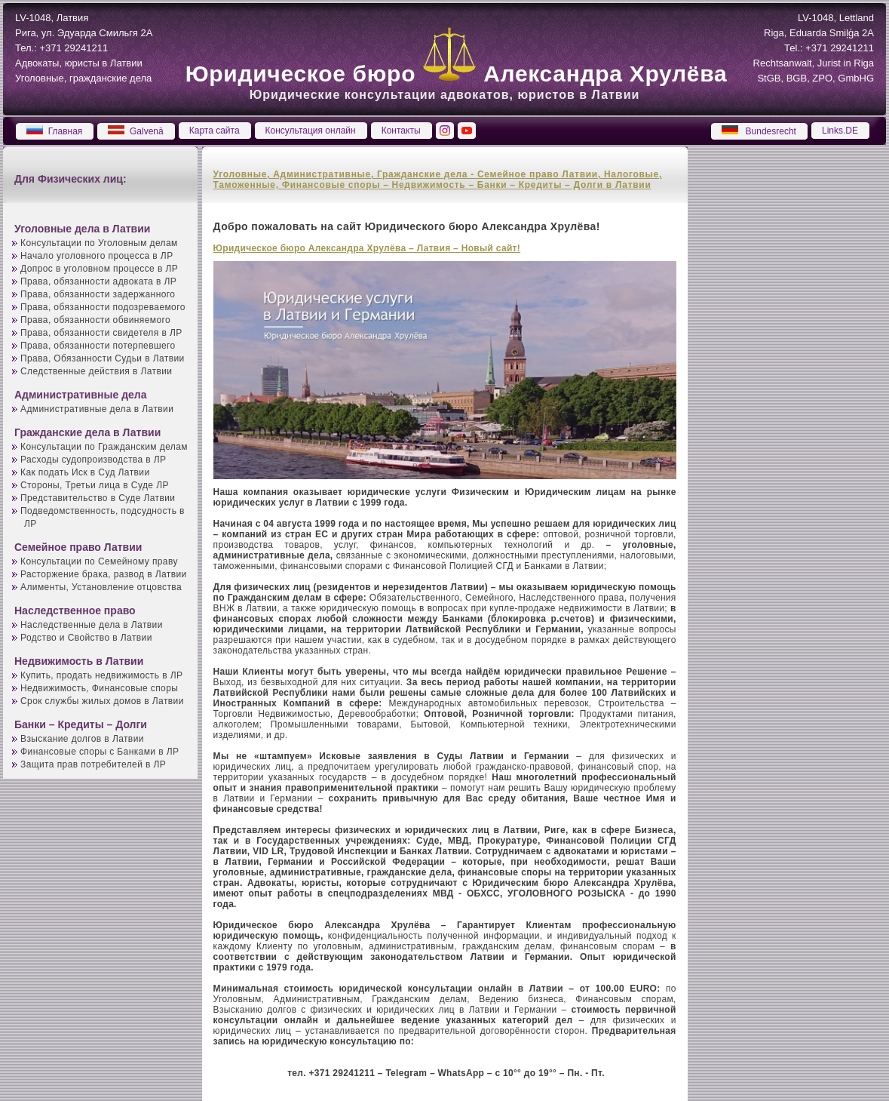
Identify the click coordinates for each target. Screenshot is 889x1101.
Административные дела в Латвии (96, 409)
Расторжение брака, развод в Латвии (103, 574)
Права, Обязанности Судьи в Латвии (102, 358)
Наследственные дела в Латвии (91, 625)
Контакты (401, 130)
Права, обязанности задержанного (97, 294)
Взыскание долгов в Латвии (82, 738)
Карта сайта (214, 130)
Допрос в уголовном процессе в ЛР (99, 268)
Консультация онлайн (310, 130)
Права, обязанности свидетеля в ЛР (101, 333)
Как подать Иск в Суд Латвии (85, 472)
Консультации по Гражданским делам (104, 446)
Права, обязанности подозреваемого (102, 307)
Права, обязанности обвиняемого (95, 320)
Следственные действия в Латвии (96, 371)
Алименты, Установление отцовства (101, 587)
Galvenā (135, 131)
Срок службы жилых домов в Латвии (102, 701)
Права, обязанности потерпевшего (98, 345)
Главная (54, 131)
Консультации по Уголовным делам (99, 243)
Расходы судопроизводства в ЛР (93, 459)
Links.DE (840, 130)
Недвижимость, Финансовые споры (99, 688)
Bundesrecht (759, 131)
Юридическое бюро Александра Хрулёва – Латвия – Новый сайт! (367, 248)
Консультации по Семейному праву (99, 561)
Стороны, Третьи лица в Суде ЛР (94, 485)
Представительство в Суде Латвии (97, 498)
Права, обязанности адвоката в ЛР (98, 281)
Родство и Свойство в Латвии (86, 637)
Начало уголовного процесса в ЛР (96, 256)
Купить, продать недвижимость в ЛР (101, 675)
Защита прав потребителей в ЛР (93, 764)
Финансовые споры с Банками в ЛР (99, 751)
